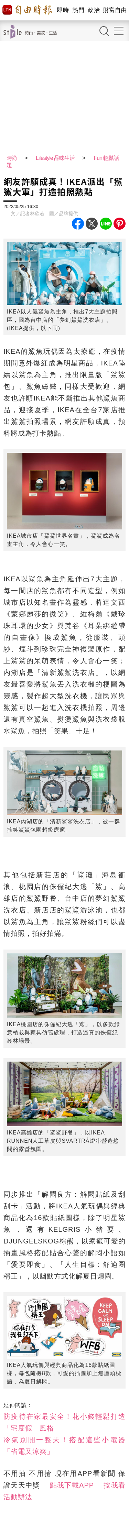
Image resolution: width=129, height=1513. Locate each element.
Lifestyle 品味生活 (55, 158)
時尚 (12, 158)
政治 (94, 10)
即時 (63, 10)
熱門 (78, 10)
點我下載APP (72, 1485)
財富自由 (114, 10)
